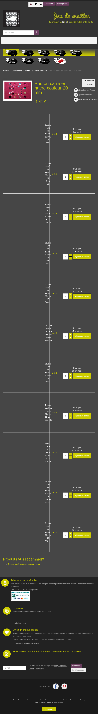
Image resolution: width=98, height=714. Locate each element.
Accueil (6, 71)
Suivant (91, 85)
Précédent (90, 81)
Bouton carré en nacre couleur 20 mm (24, 564)
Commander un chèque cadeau (26, 643)
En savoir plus (58, 702)
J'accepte (49, 709)
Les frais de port (19, 623)
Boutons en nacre (39, 71)
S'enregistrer (62, 4)
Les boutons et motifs (21, 71)
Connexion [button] (49, 4)
